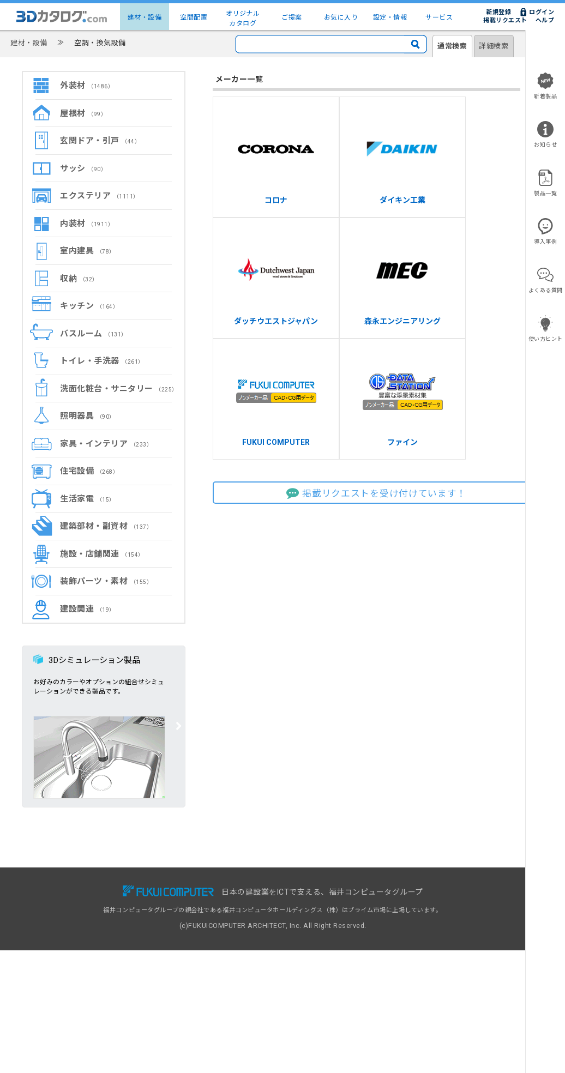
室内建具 (87, 251)
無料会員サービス (192, 890)
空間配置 (193, 17)
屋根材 (83, 113)
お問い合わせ (418, 890)
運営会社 (412, 949)
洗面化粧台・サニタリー (119, 389)
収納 (79, 279)
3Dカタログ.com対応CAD (321, 890)
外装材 (86, 86)
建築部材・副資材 (106, 526)
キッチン (89, 306)
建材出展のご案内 (309, 914)
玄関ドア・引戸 (100, 141)
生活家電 (87, 499)
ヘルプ (545, 20)
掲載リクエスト (505, 20)
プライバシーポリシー (431, 925)
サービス (439, 17)
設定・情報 (390, 17)
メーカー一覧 (69, 925)
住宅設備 (89, 471)
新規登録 (498, 12)
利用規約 (412, 914)
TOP (57, 890)
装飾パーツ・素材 (106, 581)
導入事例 (179, 914)
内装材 (86, 223)
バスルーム (93, 334)
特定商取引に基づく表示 (434, 937)
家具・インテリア (106, 444)
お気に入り (341, 17)
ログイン (541, 12)
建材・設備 (145, 17)
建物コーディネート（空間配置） (98, 914)
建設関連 (87, 609)
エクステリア (99, 196)
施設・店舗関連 (102, 554)
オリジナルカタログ (243, 18)
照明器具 (87, 416)
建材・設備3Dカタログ (83, 902)
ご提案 (291, 17)
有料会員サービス (192, 902)
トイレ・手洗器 (102, 361)
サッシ (83, 168)
